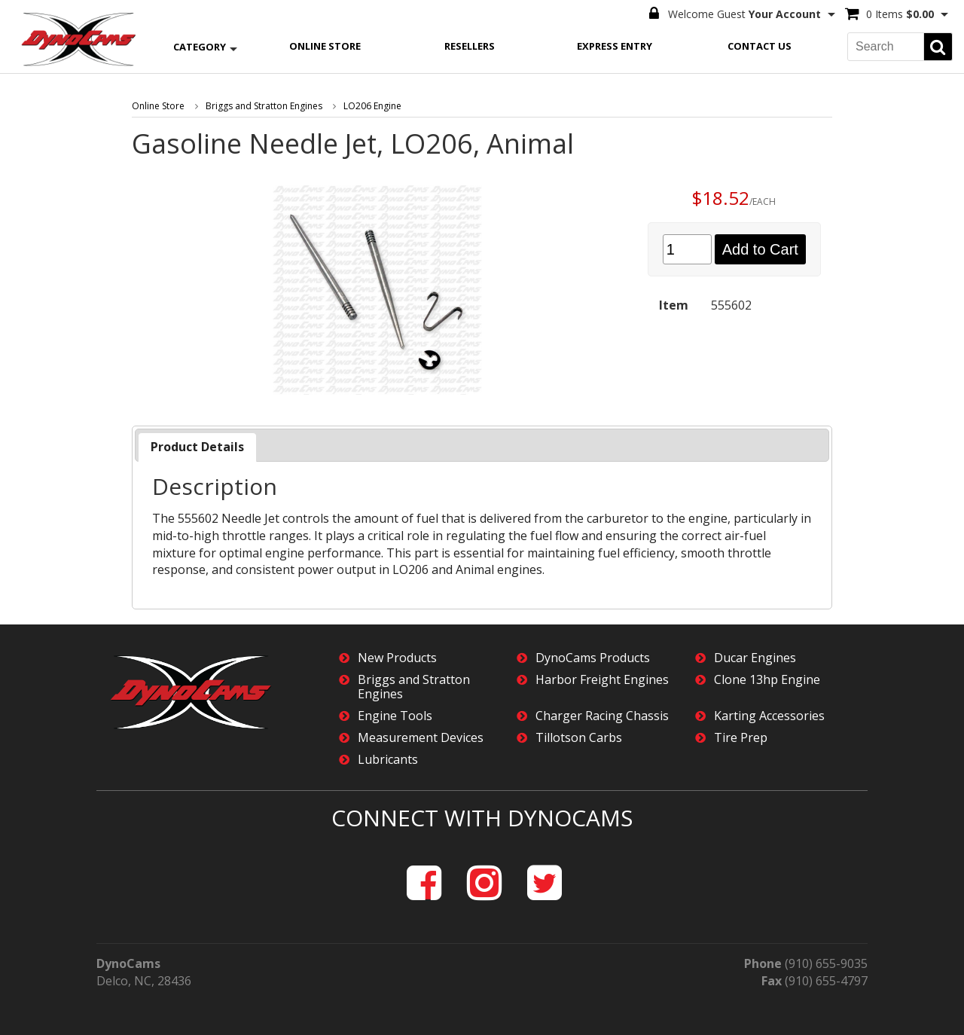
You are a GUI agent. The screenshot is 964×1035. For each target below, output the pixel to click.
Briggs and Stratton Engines (264, 105)
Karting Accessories (769, 716)
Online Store (325, 46)
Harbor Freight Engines (602, 680)
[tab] (197, 447)
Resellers (469, 46)
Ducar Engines (755, 658)
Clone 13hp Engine (767, 680)
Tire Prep (740, 738)
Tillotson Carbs (578, 738)
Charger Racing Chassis (602, 716)
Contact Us (760, 46)
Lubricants (388, 760)
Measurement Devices (421, 738)
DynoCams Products (592, 658)
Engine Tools (395, 716)
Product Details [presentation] (197, 446)
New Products (397, 658)
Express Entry (614, 46)
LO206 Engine (372, 105)
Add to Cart (760, 249)
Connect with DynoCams (482, 817)
